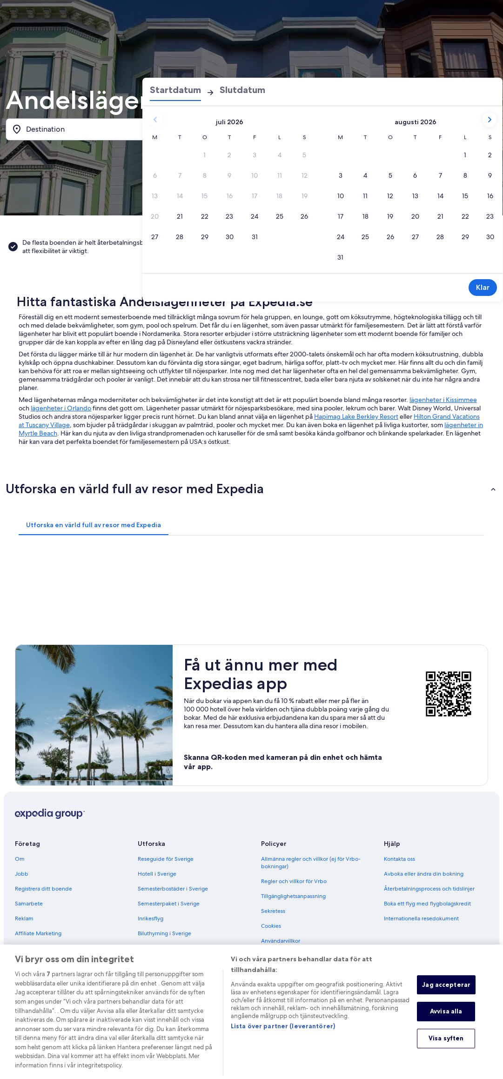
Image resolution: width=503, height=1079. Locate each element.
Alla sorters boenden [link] (164, 948)
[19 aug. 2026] (390, 216)
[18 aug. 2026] (365, 216)
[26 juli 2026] (304, 216)
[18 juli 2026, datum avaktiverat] (279, 196)
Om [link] (20, 859)
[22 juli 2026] (204, 216)
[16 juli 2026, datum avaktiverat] (229, 196)
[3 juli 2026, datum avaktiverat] (255, 155)
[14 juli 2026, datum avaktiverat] (180, 196)
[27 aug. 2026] (415, 237)
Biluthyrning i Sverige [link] (164, 933)
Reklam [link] (24, 918)
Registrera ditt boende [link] (43, 888)
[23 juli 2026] (229, 216)
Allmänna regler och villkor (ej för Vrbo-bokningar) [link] (311, 862)
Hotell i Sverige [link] (157, 874)
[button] (251, 489)
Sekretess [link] (273, 911)
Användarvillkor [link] (280, 941)
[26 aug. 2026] (390, 237)
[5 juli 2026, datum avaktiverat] (304, 155)
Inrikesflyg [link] (150, 918)
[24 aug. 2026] (340, 237)
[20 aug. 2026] (415, 216)
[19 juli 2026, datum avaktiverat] (304, 196)
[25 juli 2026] (279, 216)
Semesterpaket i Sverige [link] (169, 903)
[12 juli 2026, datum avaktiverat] (304, 175)
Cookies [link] (271, 926)
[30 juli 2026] (229, 237)
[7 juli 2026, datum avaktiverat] (180, 175)
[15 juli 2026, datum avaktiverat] (204, 196)
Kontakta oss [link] (399, 859)
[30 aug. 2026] (490, 237)
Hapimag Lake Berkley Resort (356, 416)
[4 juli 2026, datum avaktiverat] (279, 155)
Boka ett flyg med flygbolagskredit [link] (427, 903)
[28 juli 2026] (180, 237)
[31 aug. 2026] (340, 257)
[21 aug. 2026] (440, 216)
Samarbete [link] (29, 903)
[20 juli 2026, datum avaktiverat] (155, 216)
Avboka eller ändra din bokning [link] (423, 874)
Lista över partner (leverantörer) (283, 1036)
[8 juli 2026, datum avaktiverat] (204, 175)
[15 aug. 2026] (465, 196)
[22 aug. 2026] (465, 216)
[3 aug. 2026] (340, 175)
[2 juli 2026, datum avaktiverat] (229, 155)
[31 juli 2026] (255, 237)
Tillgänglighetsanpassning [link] (293, 896)
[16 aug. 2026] (490, 196)
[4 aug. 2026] (365, 175)
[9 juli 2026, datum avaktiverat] (229, 175)
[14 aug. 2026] (440, 196)
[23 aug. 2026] (490, 216)
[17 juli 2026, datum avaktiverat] (255, 196)
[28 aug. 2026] (440, 237)
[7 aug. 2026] (440, 175)
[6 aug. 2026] (415, 175)
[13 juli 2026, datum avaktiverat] (155, 196)
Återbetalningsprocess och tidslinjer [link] (429, 888)
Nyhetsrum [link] (29, 948)
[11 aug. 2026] (365, 196)
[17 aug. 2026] (340, 216)
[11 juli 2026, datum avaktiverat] (279, 175)
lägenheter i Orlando (61, 408)
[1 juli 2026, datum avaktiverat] (204, 155)
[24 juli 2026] (255, 216)
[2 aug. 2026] (490, 155)
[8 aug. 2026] (465, 175)
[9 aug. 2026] (490, 175)
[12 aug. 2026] (390, 196)
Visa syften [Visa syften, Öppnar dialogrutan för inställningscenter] (446, 1048)
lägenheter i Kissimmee (443, 399)
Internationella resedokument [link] (421, 918)
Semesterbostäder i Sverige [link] (173, 888)
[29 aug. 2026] (465, 237)
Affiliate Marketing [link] (38, 933)
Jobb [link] (21, 874)
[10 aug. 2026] (340, 196)
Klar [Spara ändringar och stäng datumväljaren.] (483, 287)
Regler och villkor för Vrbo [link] (294, 881)
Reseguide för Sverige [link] (166, 859)
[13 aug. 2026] (415, 196)
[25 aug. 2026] (365, 237)
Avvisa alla (446, 1021)
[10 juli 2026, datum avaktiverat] (255, 175)
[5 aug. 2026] (390, 175)
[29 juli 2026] (204, 237)
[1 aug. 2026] (465, 155)
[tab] (93, 525)
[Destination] (85, 129)
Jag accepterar (446, 995)
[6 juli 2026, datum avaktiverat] (155, 175)
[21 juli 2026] (180, 216)
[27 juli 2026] (155, 237)
